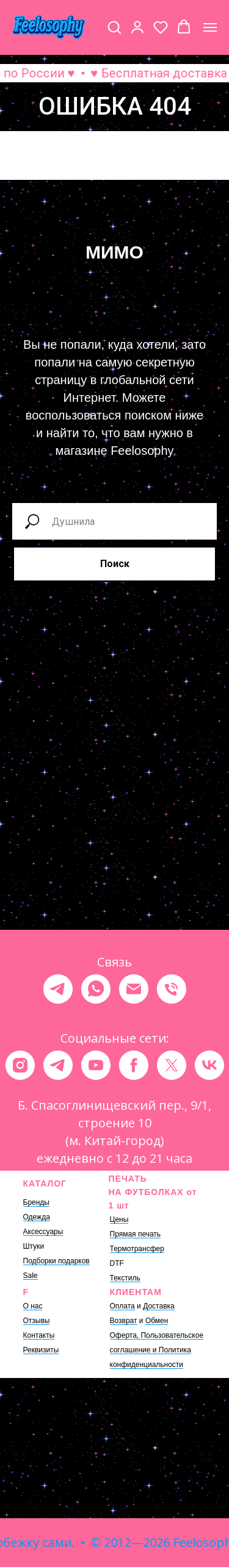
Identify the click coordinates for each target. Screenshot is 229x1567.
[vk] (209, 1065)
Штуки (34, 1246)
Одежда (36, 1217)
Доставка (159, 1306)
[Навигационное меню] (210, 27)
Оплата (122, 1306)
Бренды (36, 1202)
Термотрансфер (137, 1248)
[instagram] (20, 1065)
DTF (117, 1263)
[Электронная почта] (133, 989)
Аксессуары (43, 1231)
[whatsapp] (96, 989)
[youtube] (96, 1065)
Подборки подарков (56, 1261)
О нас (33, 1306)
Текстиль (125, 1278)
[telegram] (58, 989)
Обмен (157, 1320)
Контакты (39, 1335)
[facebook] (133, 1065)
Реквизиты (41, 1350)
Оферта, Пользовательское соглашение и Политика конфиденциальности (157, 1350)
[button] (114, 27)
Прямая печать (135, 1234)
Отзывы (36, 1320)
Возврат (123, 1320)
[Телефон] (171, 989)
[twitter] (171, 1065)
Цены (119, 1219)
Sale (30, 1275)
